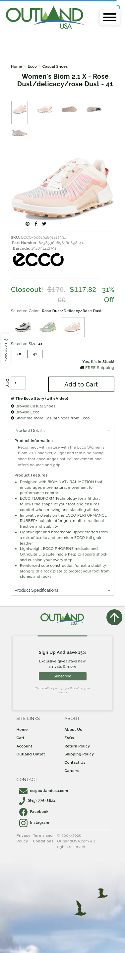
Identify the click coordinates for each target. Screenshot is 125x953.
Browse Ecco (25, 412)
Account (24, 746)
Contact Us (75, 762)
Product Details (29, 430)
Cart (21, 738)
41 (35, 354)
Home (16, 66)
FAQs (69, 738)
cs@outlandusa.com (43, 790)
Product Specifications (36, 590)
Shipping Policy (79, 754)
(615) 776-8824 (37, 800)
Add (81, 384)
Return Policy (77, 746)
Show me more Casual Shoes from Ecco (50, 418)
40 (19, 354)
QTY (7, 383)
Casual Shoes (55, 66)
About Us (73, 729)
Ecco (32, 66)
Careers (72, 770)
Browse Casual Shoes (33, 406)
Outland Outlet (31, 754)
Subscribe (62, 676)
